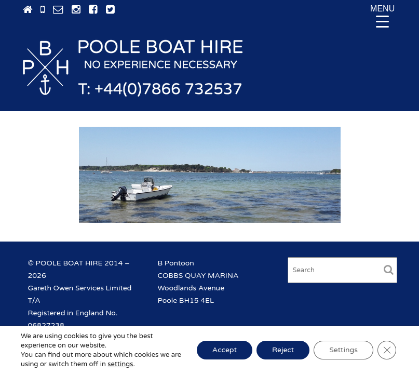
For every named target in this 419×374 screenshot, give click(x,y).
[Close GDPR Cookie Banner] (386, 350)
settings (120, 364)
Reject (283, 349)
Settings (343, 349)
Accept (224, 349)
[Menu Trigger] (382, 16)
